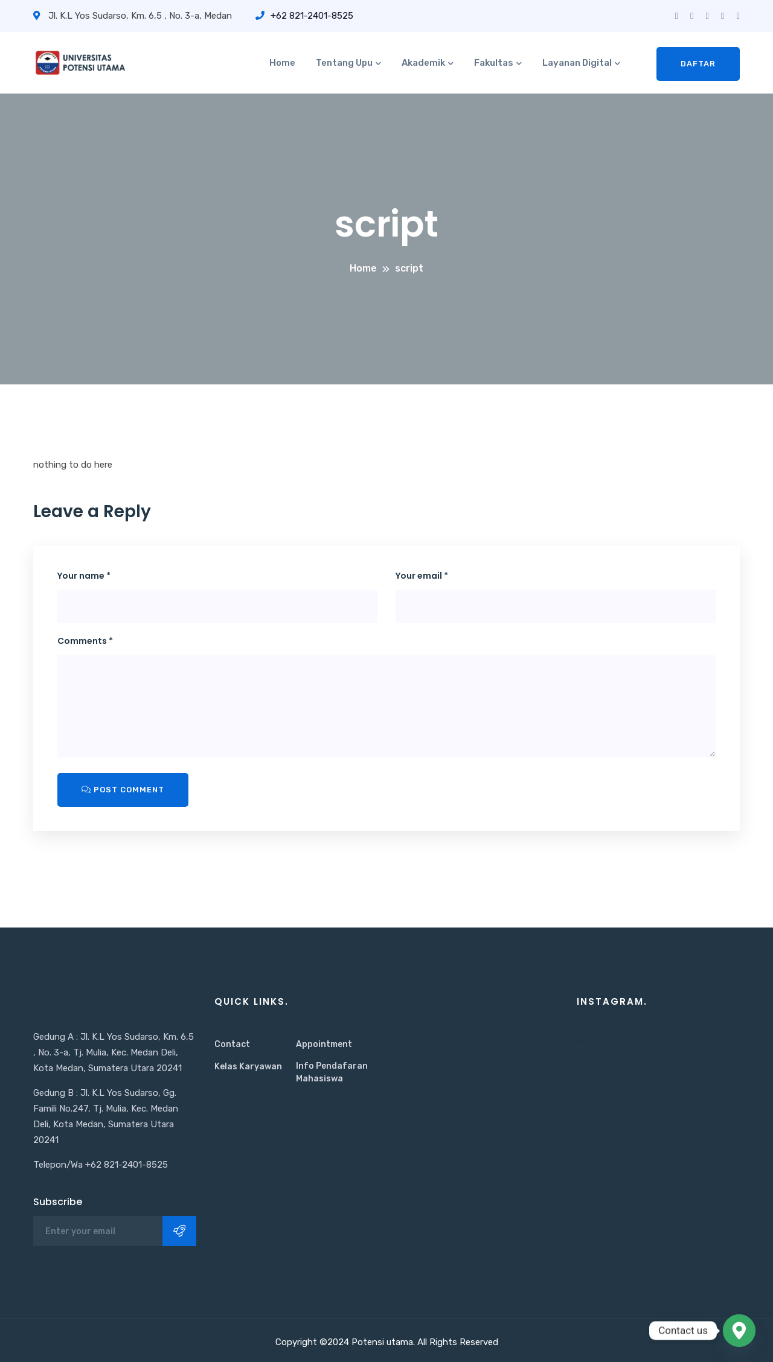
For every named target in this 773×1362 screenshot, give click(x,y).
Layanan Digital (577, 62)
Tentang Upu (344, 62)
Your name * (84, 576)
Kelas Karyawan (248, 1066)
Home (282, 62)
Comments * (85, 641)
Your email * (422, 576)
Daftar (698, 63)
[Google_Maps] (739, 1330)
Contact (232, 1044)
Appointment (324, 1044)
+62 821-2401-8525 (304, 15)
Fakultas (493, 62)
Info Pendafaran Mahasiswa (332, 1072)
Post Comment (123, 789)
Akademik (423, 62)
